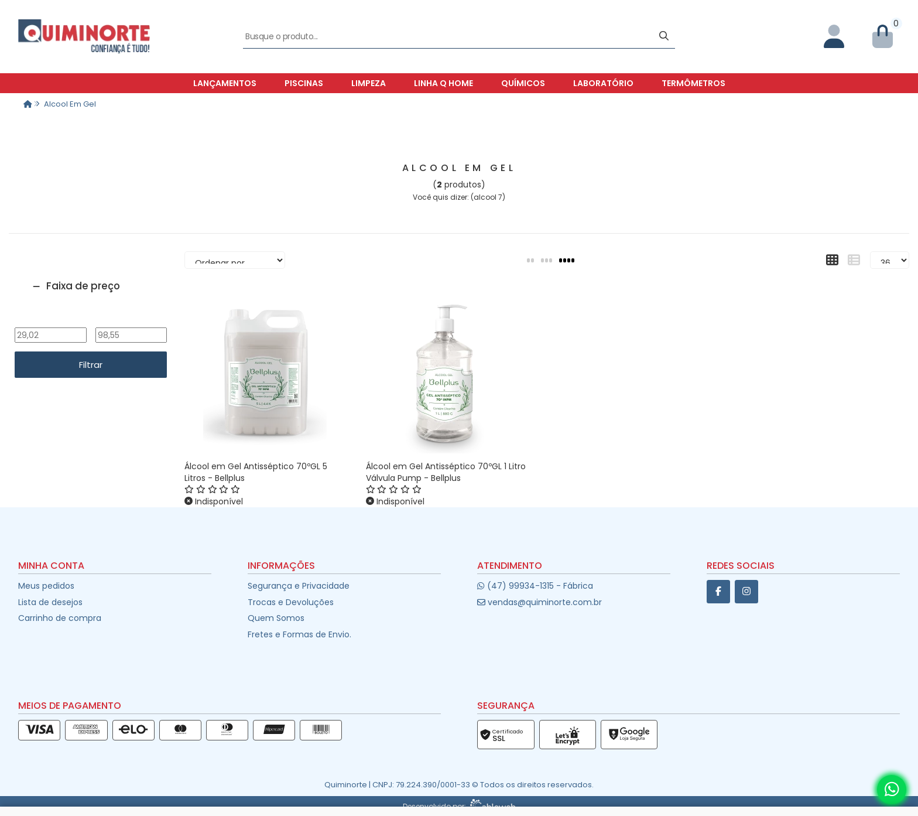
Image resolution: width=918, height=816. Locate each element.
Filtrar (90, 365)
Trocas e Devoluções (291, 602)
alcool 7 (488, 197)
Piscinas (304, 83)
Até (131, 319)
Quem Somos (276, 618)
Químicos (523, 83)
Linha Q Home (443, 83)
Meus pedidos (46, 586)
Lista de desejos (50, 602)
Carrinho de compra (59, 618)
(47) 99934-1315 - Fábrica (534, 586)
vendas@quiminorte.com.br (539, 602)
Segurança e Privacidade (299, 586)
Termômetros (693, 83)
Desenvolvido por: (459, 806)
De (50, 319)
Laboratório (603, 83)
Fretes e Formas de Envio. (299, 634)
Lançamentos (224, 83)
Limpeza (368, 83)
